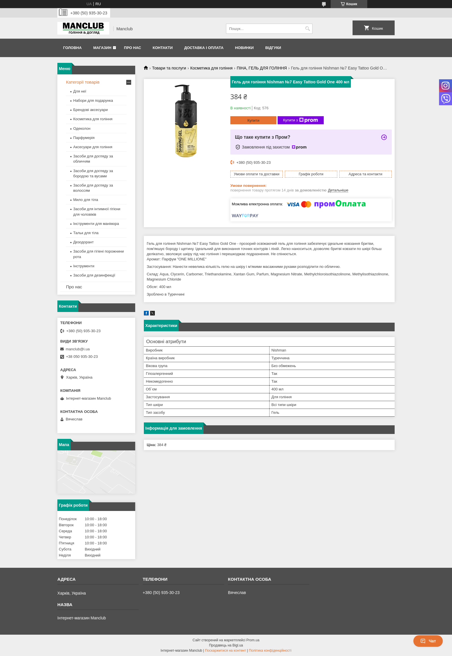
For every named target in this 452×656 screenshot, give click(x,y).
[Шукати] (307, 29)
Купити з (300, 120)
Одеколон (82, 128)
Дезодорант (83, 242)
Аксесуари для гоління (92, 147)
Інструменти (83, 266)
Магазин (102, 48)
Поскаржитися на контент (225, 651)
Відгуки (273, 48)
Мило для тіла (85, 200)
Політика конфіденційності (270, 651)
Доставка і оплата (203, 48)
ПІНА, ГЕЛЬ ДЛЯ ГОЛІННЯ (262, 68)
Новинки (244, 48)
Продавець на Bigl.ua (226, 645)
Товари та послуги (169, 68)
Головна (72, 48)
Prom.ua (252, 640)
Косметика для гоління (211, 68)
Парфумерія (84, 138)
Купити (253, 120)
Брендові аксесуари (90, 110)
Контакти (162, 48)
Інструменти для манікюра (96, 223)
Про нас (132, 48)
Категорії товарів (82, 82)
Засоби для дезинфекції (94, 275)
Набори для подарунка (93, 100)
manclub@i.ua (78, 349)
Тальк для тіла (86, 233)
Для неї (79, 91)
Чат (428, 641)
